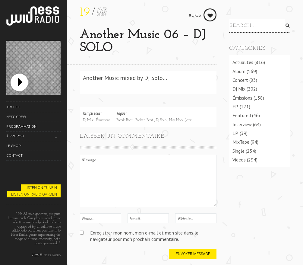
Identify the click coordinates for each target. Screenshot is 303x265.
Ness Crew (16, 117)
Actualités (242, 61)
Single (238, 150)
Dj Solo (162, 120)
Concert (240, 79)
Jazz (188, 120)
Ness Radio (52, 255)
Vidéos (239, 158)
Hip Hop (176, 120)
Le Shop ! (14, 146)
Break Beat (125, 120)
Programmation (21, 126)
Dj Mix (89, 120)
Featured (241, 114)
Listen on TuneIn (41, 187)
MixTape (240, 141)
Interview (242, 123)
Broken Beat (144, 120)
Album (238, 70)
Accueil (13, 107)
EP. (235, 105)
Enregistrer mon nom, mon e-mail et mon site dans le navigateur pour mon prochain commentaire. (144, 236)
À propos (15, 136)
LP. (235, 132)
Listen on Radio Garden (34, 194)
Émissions (103, 120)
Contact (14, 155)
